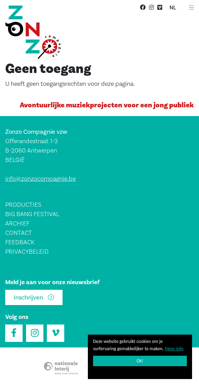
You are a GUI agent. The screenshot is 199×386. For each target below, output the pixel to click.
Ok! (139, 361)
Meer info (174, 349)
